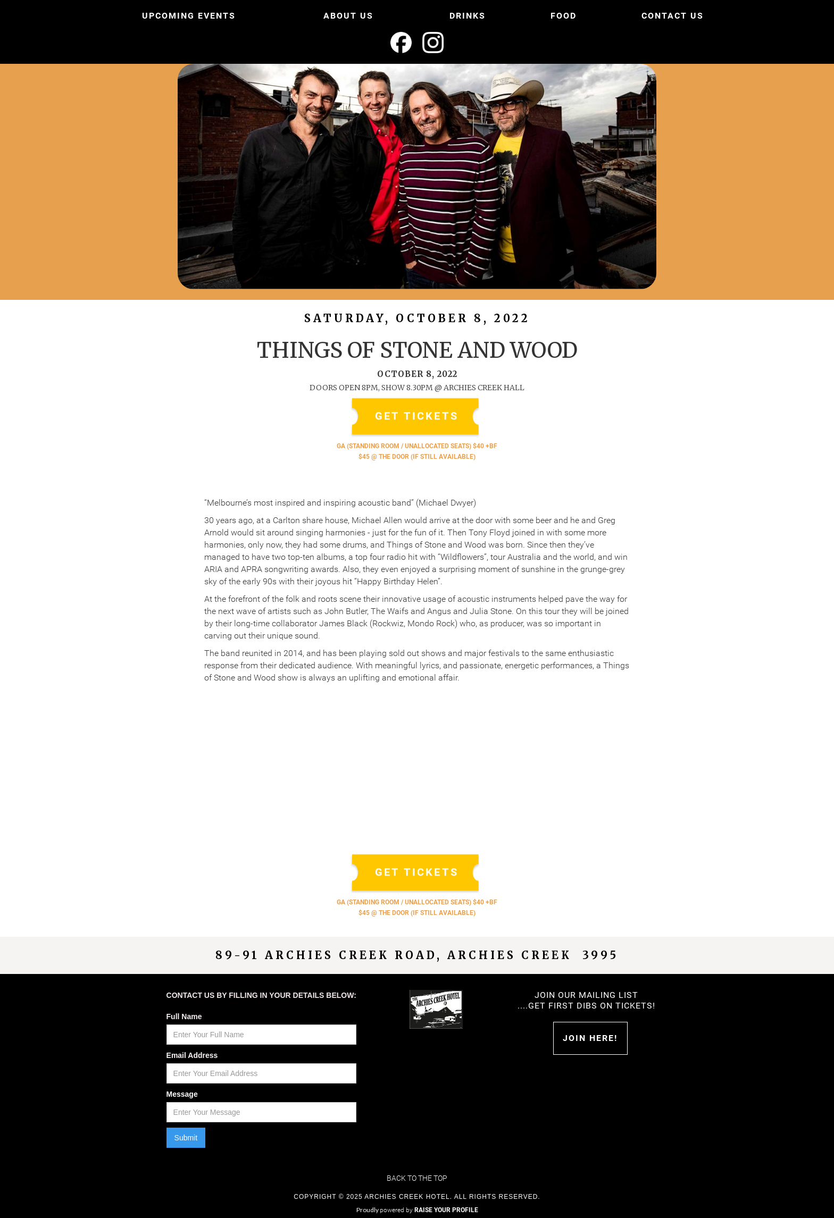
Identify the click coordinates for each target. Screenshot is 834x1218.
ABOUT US (348, 16)
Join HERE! (590, 1038)
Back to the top (417, 1178)
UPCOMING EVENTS (189, 16)
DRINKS (467, 16)
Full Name (184, 1016)
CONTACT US (672, 16)
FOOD (564, 16)
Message (182, 1094)
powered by (429, 1210)
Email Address (192, 1055)
